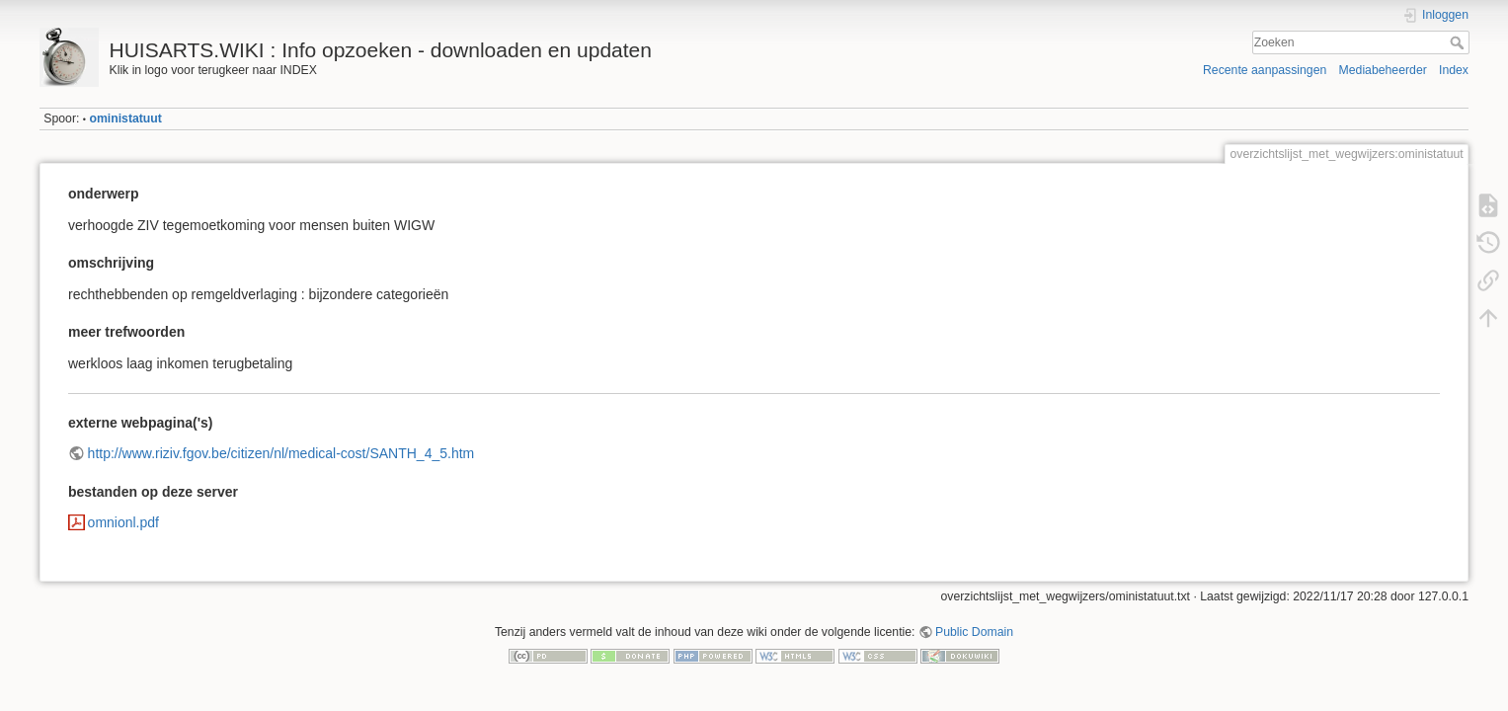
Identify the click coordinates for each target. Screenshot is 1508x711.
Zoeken (1459, 42)
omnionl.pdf (123, 522)
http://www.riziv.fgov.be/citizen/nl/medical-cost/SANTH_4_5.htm (281, 453)
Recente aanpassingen (1264, 70)
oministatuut (125, 118)
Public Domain (974, 632)
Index (1453, 70)
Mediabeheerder (1383, 70)
